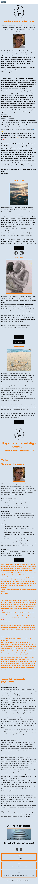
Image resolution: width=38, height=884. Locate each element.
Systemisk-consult (24, 843)
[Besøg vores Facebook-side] (16, 253)
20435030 (27, 816)
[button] (36, 2)
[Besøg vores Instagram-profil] (22, 253)
